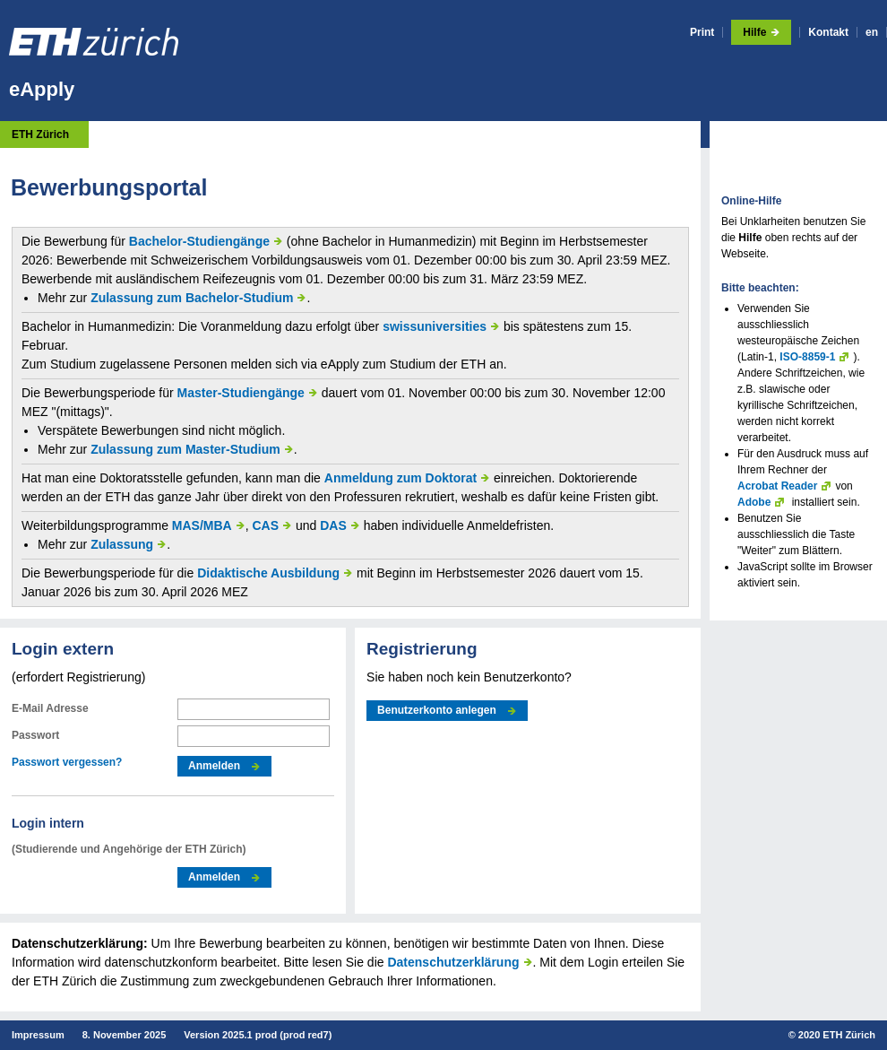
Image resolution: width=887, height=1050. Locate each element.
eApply (41, 89)
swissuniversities (435, 326)
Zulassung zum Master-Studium (185, 449)
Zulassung (121, 544)
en (871, 32)
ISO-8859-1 (807, 357)
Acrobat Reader (777, 486)
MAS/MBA (202, 525)
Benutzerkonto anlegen (436, 710)
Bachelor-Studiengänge (199, 241)
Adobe (754, 502)
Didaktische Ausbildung (268, 573)
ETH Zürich (40, 134)
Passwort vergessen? (67, 762)
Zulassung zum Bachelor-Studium (191, 298)
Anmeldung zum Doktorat (400, 478)
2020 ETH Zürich (836, 1034)
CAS (266, 525)
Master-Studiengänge (241, 393)
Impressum (38, 1034)
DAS (333, 525)
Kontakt (828, 32)
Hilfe (754, 32)
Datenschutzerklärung (453, 962)
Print (702, 32)
